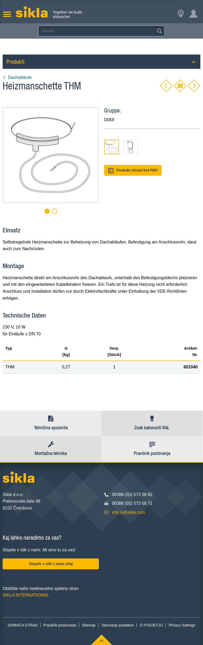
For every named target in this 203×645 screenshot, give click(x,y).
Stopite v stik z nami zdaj (51, 564)
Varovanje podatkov (118, 625)
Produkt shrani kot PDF (133, 170)
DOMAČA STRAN (22, 625)
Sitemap (88, 625)
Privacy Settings (182, 625)
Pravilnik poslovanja (59, 625)
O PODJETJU (151, 625)
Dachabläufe (17, 77)
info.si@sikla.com (128, 512)
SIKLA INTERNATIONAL (26, 595)
